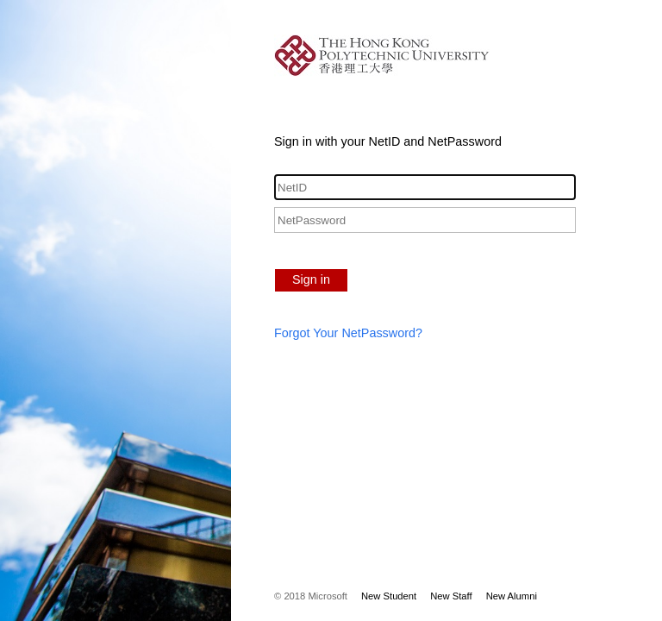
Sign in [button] (311, 279)
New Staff (451, 596)
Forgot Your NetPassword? (348, 333)
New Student (388, 596)
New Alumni (511, 596)
